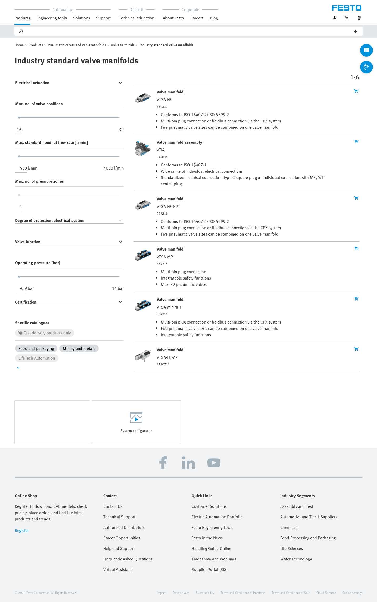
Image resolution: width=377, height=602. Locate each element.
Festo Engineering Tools (212, 527)
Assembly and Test (296, 506)
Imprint (161, 592)
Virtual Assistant (117, 569)
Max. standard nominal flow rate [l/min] (51, 142)
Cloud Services (326, 592)
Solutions (81, 18)
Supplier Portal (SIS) (210, 569)
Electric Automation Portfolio (217, 517)
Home (19, 45)
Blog (214, 18)
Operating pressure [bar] (37, 263)
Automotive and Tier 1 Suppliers (308, 517)
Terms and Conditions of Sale (291, 592)
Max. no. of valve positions (39, 104)
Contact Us (112, 506)
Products (22, 18)
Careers (196, 18)
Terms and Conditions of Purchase (243, 592)
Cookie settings (352, 592)
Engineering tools (52, 18)
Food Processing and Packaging (308, 538)
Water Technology (296, 559)
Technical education (136, 18)
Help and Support (119, 548)
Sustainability (205, 592)
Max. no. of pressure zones (39, 181)
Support (103, 18)
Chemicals (289, 527)
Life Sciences (291, 548)
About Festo (173, 18)
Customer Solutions (209, 506)
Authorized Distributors (124, 527)
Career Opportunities (121, 538)
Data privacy (181, 592)
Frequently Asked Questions (127, 559)
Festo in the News (207, 538)
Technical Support (119, 517)
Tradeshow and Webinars (214, 559)
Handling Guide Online (211, 548)
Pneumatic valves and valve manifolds (77, 45)
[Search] (188, 31)
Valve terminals (122, 45)
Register (22, 530)
